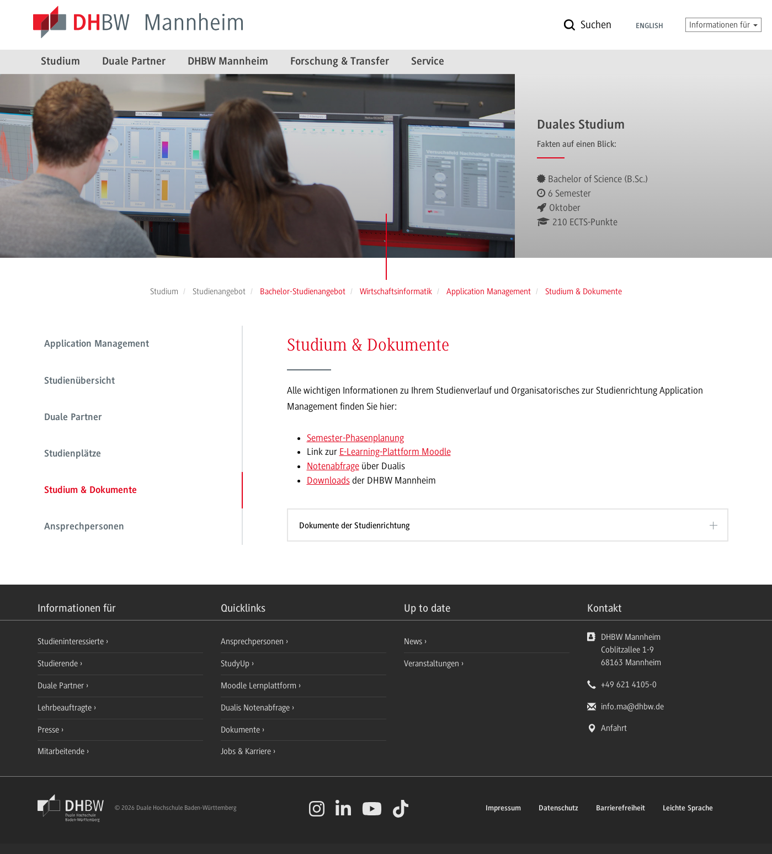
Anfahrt (614, 728)
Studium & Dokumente (90, 491)
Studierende (59, 664)
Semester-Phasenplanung (355, 437)
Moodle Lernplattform (260, 686)
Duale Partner (134, 61)
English (649, 26)
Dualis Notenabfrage (256, 708)
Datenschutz (558, 809)
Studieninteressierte (72, 641)
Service (427, 61)
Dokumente (241, 730)
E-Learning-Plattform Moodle (395, 451)
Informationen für (723, 25)
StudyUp (236, 664)
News (413, 641)
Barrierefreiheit (620, 809)
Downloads (328, 480)
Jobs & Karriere (247, 751)
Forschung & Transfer (339, 61)
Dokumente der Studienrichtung (354, 526)
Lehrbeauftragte (66, 708)
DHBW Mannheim (228, 61)
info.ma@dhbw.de (632, 707)
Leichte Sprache (688, 809)
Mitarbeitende (62, 751)
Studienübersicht (79, 381)
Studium (60, 61)
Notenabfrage (333, 465)
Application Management (96, 344)
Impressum (503, 809)
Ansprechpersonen (84, 527)
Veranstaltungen (431, 664)
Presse (49, 730)
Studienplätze (72, 454)
